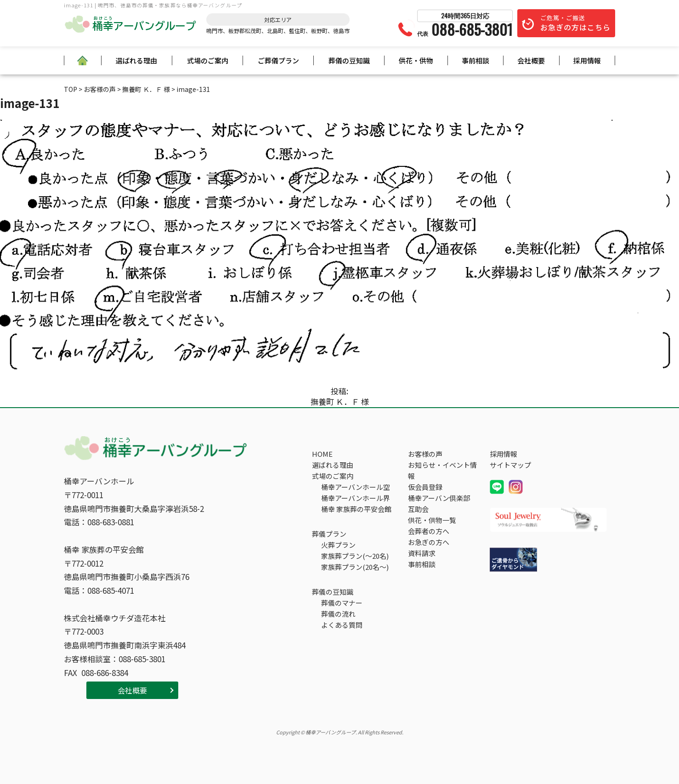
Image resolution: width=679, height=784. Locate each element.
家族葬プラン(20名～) (355, 567)
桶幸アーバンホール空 (355, 487)
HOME (322, 454)
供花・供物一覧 (432, 520)
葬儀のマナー (341, 603)
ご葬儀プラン (278, 60)
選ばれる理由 (136, 60)
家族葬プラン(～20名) (355, 556)
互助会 (418, 509)
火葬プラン (338, 545)
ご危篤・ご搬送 (575, 23)
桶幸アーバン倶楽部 (439, 498)
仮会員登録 (425, 487)
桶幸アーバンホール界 (355, 498)
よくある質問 (341, 625)
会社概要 (531, 60)
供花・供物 (416, 60)
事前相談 (475, 60)
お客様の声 (425, 454)
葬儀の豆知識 (349, 60)
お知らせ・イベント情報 (442, 470)
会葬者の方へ (428, 531)
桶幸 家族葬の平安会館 (356, 509)
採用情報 (587, 60)
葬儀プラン (329, 534)
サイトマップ (510, 465)
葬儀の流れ (338, 614)
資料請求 (422, 553)
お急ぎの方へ (428, 542)
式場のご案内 (207, 60)
